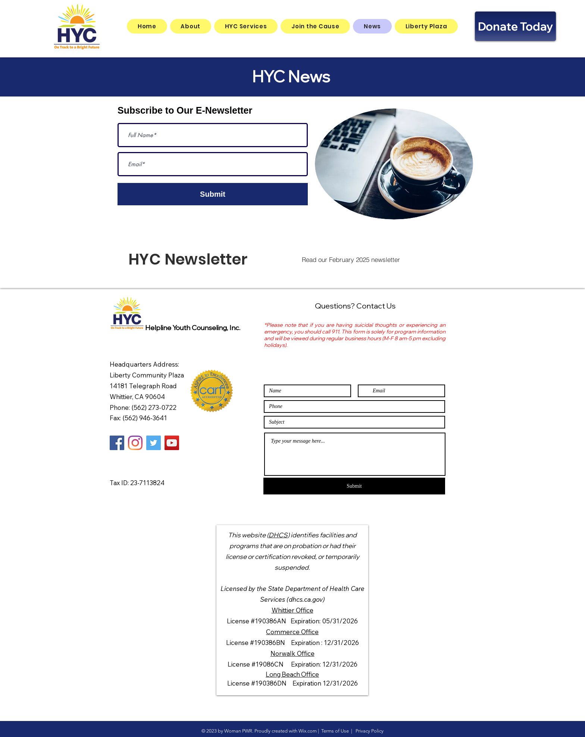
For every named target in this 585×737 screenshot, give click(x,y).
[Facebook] (117, 443)
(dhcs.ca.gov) (306, 599)
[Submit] (213, 194)
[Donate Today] (515, 26)
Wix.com (307, 731)
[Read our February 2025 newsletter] (350, 259)
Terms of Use (335, 731)
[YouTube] (172, 443)
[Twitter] (153, 443)
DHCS (278, 535)
